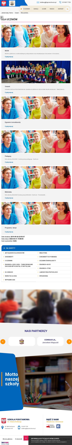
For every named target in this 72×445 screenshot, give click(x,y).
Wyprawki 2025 (10, 280)
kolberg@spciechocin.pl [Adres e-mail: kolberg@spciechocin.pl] (28, 428)
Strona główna (7, 439)
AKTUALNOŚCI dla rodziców (14, 253)
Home (11, 12)
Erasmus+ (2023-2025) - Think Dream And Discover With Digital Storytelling (19, 265)
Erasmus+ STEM (45, 268)
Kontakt (60, 9)
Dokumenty (9, 257)
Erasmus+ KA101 (45, 264)
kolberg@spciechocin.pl (46, 2)
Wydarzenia (43, 276)
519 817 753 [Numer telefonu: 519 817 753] (24, 426)
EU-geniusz (9, 272)
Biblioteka (43, 253)
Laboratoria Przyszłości (48, 272)
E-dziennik (26, 9)
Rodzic (52, 9)
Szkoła (36, 9)
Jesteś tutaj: (5, 12)
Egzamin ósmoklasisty (47, 260)
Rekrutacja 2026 (11, 276)
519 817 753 (65, 2)
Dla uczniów (9, 19)
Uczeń (44, 9)
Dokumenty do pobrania (48, 257)
